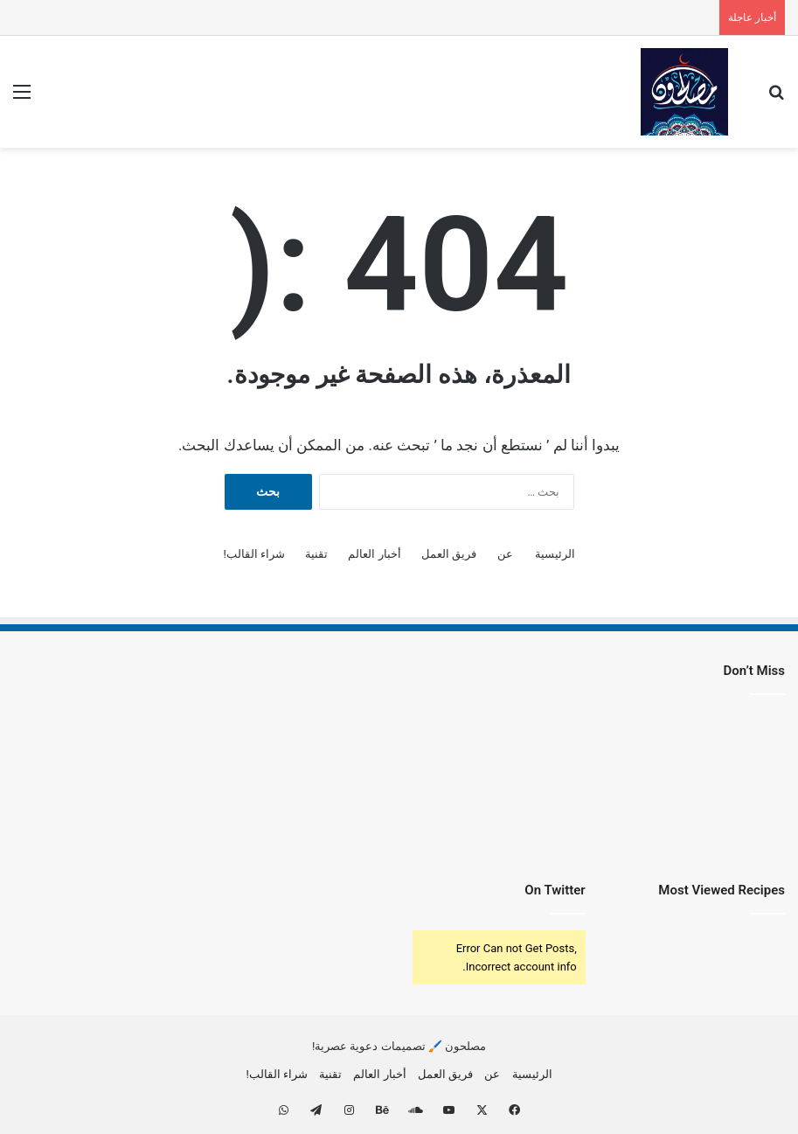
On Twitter (554, 890)
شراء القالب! (254, 553)
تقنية (316, 553)
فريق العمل (448, 553)
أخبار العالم (374, 553)
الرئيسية (555, 553)
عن (505, 553)
